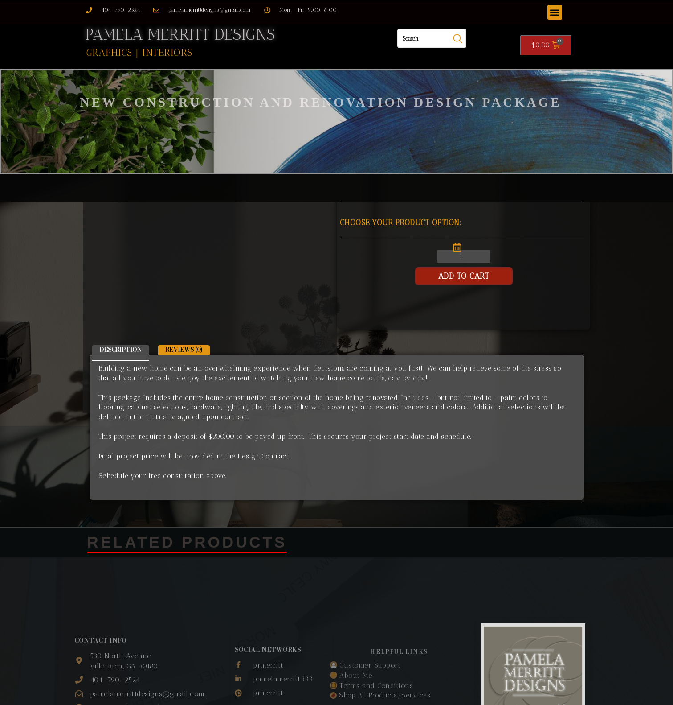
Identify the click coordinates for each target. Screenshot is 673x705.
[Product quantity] (463, 256)
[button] (554, 12)
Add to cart (463, 276)
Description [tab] (120, 350)
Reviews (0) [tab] (183, 350)
